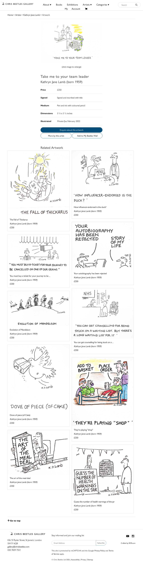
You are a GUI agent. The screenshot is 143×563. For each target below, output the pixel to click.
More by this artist (56, 135)
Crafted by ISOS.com (128, 543)
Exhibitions (72, 4)
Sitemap (90, 559)
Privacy (83, 559)
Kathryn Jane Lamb (31, 14)
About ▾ (47, 4)
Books (59, 4)
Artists (18, 14)
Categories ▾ (102, 4)
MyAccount (72, 8)
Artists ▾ (87, 4)
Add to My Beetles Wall (87, 135)
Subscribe (101, 542)
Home (10, 14)
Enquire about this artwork (71, 129)
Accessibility (75, 559)
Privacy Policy (99, 550)
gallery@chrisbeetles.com (18, 546)
